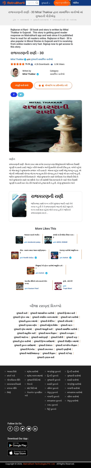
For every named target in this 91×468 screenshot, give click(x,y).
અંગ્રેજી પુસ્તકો (54, 371)
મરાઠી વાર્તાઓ (73, 380)
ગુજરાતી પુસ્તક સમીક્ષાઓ (25, 345)
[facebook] (10, 428)
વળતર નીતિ (12, 388)
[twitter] (22, 428)
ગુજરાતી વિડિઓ (33, 380)
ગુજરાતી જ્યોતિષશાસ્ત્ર (29, 353)
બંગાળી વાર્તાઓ (73, 388)
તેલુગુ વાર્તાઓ (72, 401)
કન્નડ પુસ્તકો (52, 405)
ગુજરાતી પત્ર (71, 337)
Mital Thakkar (19, 59)
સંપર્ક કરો (11, 375)
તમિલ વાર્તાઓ (73, 396)
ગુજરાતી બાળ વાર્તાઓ (69, 317)
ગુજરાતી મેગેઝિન (47, 321)
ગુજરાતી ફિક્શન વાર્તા (66, 313)
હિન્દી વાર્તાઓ (73, 371)
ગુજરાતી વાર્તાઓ (74, 375)
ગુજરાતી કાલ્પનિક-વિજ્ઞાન (66, 345)
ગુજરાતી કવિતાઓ (64, 321)
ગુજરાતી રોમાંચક (45, 345)
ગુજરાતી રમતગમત (45, 349)
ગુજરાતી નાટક (66, 325)
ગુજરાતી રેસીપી (57, 337)
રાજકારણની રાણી (47, 196)
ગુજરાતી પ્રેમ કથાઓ (23, 329)
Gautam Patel (33, 288)
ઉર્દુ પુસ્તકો (51, 409)
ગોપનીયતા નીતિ (13, 380)
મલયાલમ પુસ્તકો (54, 401)
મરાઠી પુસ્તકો (52, 384)
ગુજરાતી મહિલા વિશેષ (49, 325)
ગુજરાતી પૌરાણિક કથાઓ (68, 341)
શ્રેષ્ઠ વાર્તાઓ (32, 371)
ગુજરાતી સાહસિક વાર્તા (26, 333)
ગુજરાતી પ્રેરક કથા (21, 317)
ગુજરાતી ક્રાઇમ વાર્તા (45, 357)
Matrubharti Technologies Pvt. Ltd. (39, 464)
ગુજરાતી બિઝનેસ (27, 349)
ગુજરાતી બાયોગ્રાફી (39, 337)
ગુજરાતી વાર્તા (21, 313)
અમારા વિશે (12, 371)
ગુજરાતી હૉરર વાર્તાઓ (22, 341)
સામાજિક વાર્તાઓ (57, 74)
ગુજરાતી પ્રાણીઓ (63, 349)
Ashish (67, 258)
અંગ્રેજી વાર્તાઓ (74, 384)
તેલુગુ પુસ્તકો (52, 392)
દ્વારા (26, 242)
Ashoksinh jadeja (34, 242)
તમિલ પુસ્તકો (52, 388)
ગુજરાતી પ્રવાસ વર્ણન (28, 325)
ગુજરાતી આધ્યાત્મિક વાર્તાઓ (42, 313)
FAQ (9, 392)
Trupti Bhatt (67, 288)
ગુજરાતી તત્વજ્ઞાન (66, 333)
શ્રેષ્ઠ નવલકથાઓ (35, 375)
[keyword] (32, 2)
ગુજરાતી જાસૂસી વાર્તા (43, 329)
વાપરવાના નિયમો (14, 384)
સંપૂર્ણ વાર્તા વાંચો (21, 85)
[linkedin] (35, 428)
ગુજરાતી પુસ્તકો (53, 380)
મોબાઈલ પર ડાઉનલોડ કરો (53, 85)
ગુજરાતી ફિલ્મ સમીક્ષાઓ (44, 341)
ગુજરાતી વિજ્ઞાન (48, 353)
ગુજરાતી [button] (45, 3)
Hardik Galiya (30, 258)
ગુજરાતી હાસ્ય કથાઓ (28, 321)
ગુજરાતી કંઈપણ (65, 353)
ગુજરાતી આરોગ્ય (21, 337)
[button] (36, 2)
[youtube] (28, 428)
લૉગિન (76, 2)
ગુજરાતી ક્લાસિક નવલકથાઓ (45, 317)
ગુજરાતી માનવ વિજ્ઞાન (47, 333)
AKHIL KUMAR (62, 242)
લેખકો (30, 384)
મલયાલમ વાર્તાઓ (74, 392)
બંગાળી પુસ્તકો (53, 396)
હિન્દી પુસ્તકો (52, 375)
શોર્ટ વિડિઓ (32, 388)
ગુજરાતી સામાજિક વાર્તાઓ (42, 59)
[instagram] (16, 428)
